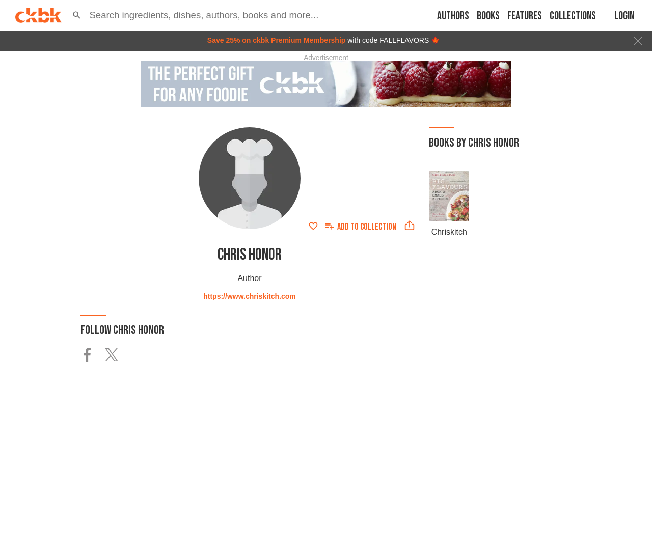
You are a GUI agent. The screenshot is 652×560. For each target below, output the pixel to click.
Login (624, 16)
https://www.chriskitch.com (249, 296)
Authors (453, 16)
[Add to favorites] (313, 226)
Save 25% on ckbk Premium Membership (276, 40)
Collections (573, 16)
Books (488, 16)
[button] (77, 15)
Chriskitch (449, 232)
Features (524, 16)
